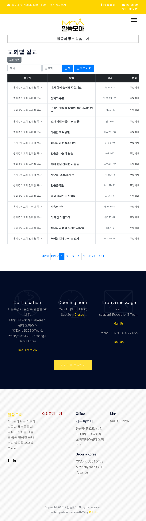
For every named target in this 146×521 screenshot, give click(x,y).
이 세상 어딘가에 (60, 217)
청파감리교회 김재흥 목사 (27, 87)
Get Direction (27, 350)
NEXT (91, 256)
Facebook (108, 4)
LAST (100, 256)
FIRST (45, 256)
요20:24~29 (110, 98)
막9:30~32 (110, 164)
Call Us (119, 342)
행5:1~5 (110, 227)
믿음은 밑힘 (57, 185)
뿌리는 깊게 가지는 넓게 (65, 238)
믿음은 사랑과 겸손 (62, 153)
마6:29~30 (110, 132)
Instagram (130, 4)
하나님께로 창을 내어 (63, 143)
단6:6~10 (110, 142)
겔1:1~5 (110, 121)
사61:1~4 (109, 195)
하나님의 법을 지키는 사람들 (67, 228)
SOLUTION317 (130, 9)
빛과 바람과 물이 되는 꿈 (65, 121)
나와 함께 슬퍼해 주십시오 (66, 87)
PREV (55, 256)
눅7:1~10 (109, 153)
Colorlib (93, 512)
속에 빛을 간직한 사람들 (65, 164)
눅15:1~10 (110, 87)
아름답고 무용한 (60, 132)
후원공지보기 (58, 4)
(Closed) (79, 314)
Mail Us (119, 323)
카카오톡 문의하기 (73, 365)
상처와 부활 (57, 98)
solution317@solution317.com (27, 4)
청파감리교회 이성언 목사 (27, 206)
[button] (134, 19)
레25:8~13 (110, 206)
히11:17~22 (110, 185)
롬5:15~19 (109, 217)
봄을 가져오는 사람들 (63, 196)
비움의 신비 (57, 206)
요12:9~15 (109, 109)
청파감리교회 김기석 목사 (27, 164)
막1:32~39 (110, 238)
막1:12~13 (110, 174)
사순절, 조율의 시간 (62, 174)
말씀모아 (15, 414)
